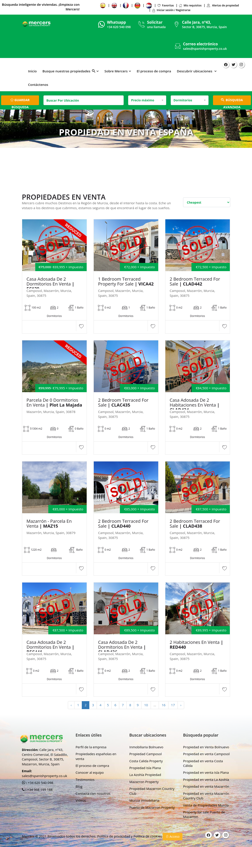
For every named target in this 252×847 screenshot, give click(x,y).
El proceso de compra (154, 71)
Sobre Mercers (116, 71)
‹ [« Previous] (71, 705)
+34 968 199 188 (39, 789)
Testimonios (85, 779)
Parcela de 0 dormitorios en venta (54, 402)
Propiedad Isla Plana (145, 768)
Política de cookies (148, 836)
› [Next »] (181, 705)
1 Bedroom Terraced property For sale (126, 281)
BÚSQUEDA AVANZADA (232, 101)
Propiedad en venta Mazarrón (206, 786)
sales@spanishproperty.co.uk (205, 48)
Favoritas (165, 5)
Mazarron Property (144, 781)
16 (163, 705)
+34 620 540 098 (40, 782)
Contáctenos (38, 84)
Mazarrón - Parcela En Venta (49, 524)
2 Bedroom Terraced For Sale (195, 281)
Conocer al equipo (90, 772)
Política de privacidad (114, 836)
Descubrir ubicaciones (195, 71)
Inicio (32, 71)
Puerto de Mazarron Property (152, 807)
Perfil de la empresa (91, 747)
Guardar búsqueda (20, 101)
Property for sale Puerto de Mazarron (204, 814)
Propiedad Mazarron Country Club (152, 790)
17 (173, 705)
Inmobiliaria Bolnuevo (146, 747)
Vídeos (81, 800)
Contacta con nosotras (93, 793)
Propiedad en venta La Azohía (206, 779)
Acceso (173, 836)
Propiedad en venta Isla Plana (206, 772)
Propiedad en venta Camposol (206, 754)
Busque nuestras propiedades (69, 71)
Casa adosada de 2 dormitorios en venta (50, 284)
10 (146, 705)
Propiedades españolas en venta (96, 756)
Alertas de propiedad (223, 5)
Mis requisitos (190, 5)
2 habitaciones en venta (196, 645)
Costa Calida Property (146, 761)
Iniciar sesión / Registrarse (171, 10)
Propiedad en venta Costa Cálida (203, 763)
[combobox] (147, 100)
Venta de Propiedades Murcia (206, 805)
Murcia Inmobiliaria (144, 800)
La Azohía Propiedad (145, 774)
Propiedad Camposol (145, 754)
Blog (79, 786)
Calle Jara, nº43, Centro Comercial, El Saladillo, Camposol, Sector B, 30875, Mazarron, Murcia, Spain (45, 756)
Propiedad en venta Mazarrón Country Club (206, 795)
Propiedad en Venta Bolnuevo (206, 747)
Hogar (104, 149)
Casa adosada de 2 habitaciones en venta (195, 405)
